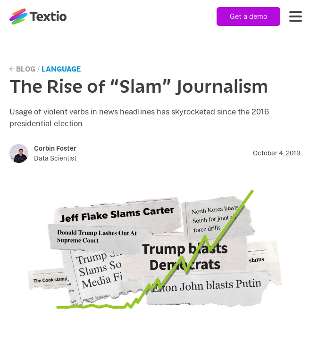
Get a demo (248, 16)
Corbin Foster (55, 148)
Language (61, 69)
